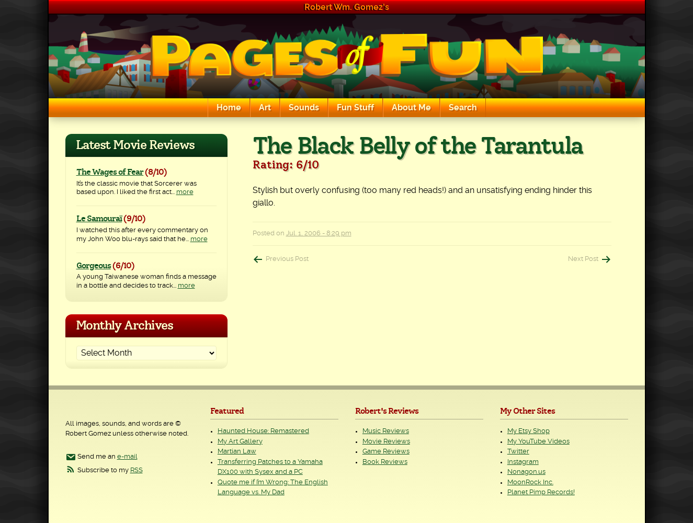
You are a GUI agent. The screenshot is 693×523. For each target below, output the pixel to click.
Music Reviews (385, 431)
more (185, 192)
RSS (136, 470)
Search (463, 108)
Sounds (304, 108)
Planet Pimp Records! (541, 492)
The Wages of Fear (110, 172)
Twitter (518, 451)
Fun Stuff (355, 108)
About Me (411, 108)
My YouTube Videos (538, 441)
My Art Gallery (240, 441)
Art (265, 108)
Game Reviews (386, 451)
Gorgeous (93, 266)
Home (229, 108)
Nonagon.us (526, 472)
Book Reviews (384, 462)
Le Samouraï (99, 218)
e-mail (127, 456)
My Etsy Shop (528, 431)
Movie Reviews (386, 441)
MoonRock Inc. (530, 482)
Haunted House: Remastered (263, 431)
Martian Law (237, 451)
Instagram (523, 462)
